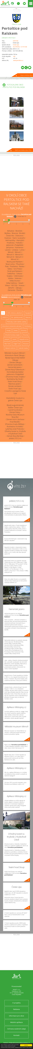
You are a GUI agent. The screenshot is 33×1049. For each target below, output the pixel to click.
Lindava (15, 250)
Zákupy (18, 288)
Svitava (19, 273)
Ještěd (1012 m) (15, 438)
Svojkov (9, 276)
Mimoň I (18, 252)
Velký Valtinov (11, 283)
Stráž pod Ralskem (14, 271)
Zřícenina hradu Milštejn (14, 424)
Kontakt (16, 1035)
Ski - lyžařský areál (16, 317)
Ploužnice (20, 264)
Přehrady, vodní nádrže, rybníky (16, 322)
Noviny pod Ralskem (15, 261)
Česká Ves (10, 235)
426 (14, 56)
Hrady (8, 330)
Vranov (21, 285)
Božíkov (7, 233)
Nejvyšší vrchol (24, 339)
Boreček (19, 231)
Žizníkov (19, 290)
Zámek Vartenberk (14, 365)
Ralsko (21, 266)
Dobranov (19, 235)
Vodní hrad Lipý (15, 388)
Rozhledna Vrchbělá (15, 426)
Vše (3, 313)
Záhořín (11, 288)
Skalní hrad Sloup (15, 381)
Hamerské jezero (14, 367)
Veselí (20, 283)
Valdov (10, 278)
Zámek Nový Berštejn (15, 436)
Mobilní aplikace (16, 1022)
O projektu (16, 1003)
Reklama (16, 1009)
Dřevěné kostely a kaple (12, 335)
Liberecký (15, 41)
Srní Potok (18, 269)
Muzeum (26, 344)
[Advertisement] (16, 173)
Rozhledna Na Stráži (15, 379)
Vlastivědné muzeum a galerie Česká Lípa (15, 399)
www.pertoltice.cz (18, 60)
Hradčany (10, 243)
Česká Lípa (16, 45)
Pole (7, 266)
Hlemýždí (20, 240)
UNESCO (5, 317)
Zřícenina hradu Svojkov (15, 376)
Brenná (15, 233)
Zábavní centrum (10, 348)
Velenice (18, 278)
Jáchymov (10, 247)
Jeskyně (7, 339)
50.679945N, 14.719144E (20, 47)
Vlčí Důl (14, 285)
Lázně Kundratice (15, 410)
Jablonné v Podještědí (14, 245)
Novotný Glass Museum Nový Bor (15, 415)
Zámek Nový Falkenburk (14, 369)
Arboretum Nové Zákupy (14, 355)
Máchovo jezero (15, 384)
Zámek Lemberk (14, 386)
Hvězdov (19, 243)
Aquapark (28, 313)
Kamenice (19, 247)
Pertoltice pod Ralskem (15, 31)
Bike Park (7, 344)
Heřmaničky (10, 240)
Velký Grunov (15, 280)
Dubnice (7, 238)
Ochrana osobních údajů (16, 1029)
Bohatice (10, 231)
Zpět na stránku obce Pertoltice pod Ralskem (24, 150)
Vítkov (7, 285)
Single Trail (16, 344)
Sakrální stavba (23, 348)
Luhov (22, 250)
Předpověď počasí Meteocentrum (18, 1042)
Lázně (14, 339)
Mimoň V (19, 257)
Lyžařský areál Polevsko (14, 429)
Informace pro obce (16, 1016)
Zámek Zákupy (15, 362)
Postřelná (14, 266)
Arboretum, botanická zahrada (11, 326)
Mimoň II (10, 254)
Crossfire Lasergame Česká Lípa (15, 392)
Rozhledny (27, 326)
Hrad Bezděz (15, 422)
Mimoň (10, 252)
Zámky (16, 330)
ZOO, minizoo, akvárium (14, 313)
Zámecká (11, 290)
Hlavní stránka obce (26, 75)
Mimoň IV (10, 257)
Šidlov (10, 269)
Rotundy (25, 335)
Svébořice (11, 273)
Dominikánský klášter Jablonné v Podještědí (15, 373)
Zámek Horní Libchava (15, 419)
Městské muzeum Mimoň (15, 353)
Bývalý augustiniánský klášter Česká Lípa (15, 406)
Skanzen (28, 317)
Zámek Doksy (14, 412)
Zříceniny (23, 330)
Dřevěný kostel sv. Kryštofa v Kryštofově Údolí (15, 432)
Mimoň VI (14, 259)
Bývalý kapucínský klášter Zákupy (15, 359)
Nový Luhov (10, 264)
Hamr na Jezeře (18, 238)
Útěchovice (18, 276)
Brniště (22, 233)
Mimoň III (19, 254)
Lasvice (8, 250)
